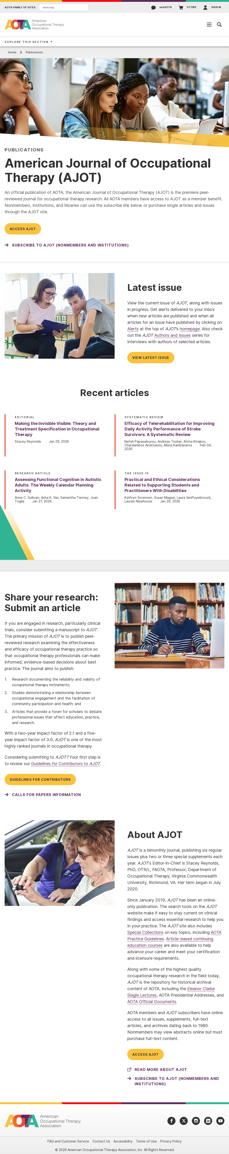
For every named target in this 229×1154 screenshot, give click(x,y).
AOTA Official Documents (151, 1001)
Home (12, 52)
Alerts (133, 328)
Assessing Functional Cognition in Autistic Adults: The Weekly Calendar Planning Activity (58, 485)
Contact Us (101, 1141)
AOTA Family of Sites (20, 7)
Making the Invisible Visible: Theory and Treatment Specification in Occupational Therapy (57, 429)
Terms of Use (146, 1141)
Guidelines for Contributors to (65, 763)
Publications (34, 52)
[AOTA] (35, 24)
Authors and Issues (172, 335)
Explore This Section (27, 42)
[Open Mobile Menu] (209, 24)
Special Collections (145, 932)
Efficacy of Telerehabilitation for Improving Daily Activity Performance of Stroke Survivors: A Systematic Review (169, 429)
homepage (190, 328)
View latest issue (150, 358)
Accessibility (123, 1141)
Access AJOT (23, 229)
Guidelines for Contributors (40, 779)
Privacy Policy (171, 1141)
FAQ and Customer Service (68, 1141)
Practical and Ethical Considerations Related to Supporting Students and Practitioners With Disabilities (162, 485)
